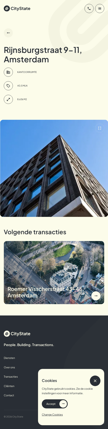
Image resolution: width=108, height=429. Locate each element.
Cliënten (9, 386)
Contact (9, 395)
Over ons (9, 367)
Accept (51, 403)
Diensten (9, 357)
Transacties (11, 376)
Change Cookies (52, 414)
